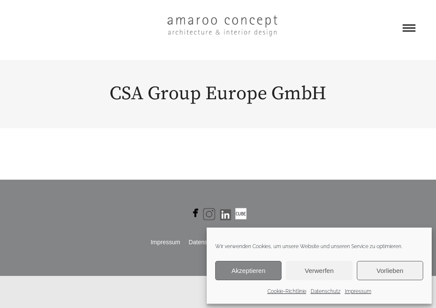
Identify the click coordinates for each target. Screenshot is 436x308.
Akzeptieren (248, 270)
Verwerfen (319, 270)
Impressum (358, 291)
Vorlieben (390, 270)
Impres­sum (165, 242)
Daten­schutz (205, 242)
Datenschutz (326, 291)
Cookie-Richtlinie (286, 291)
